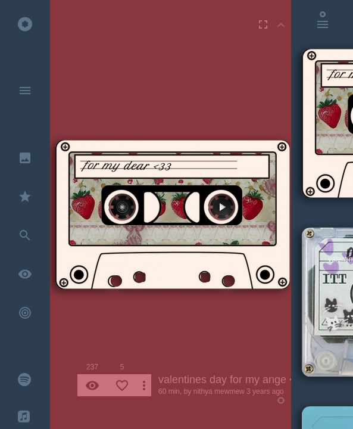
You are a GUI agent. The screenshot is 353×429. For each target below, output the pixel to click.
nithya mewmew (219, 391)
